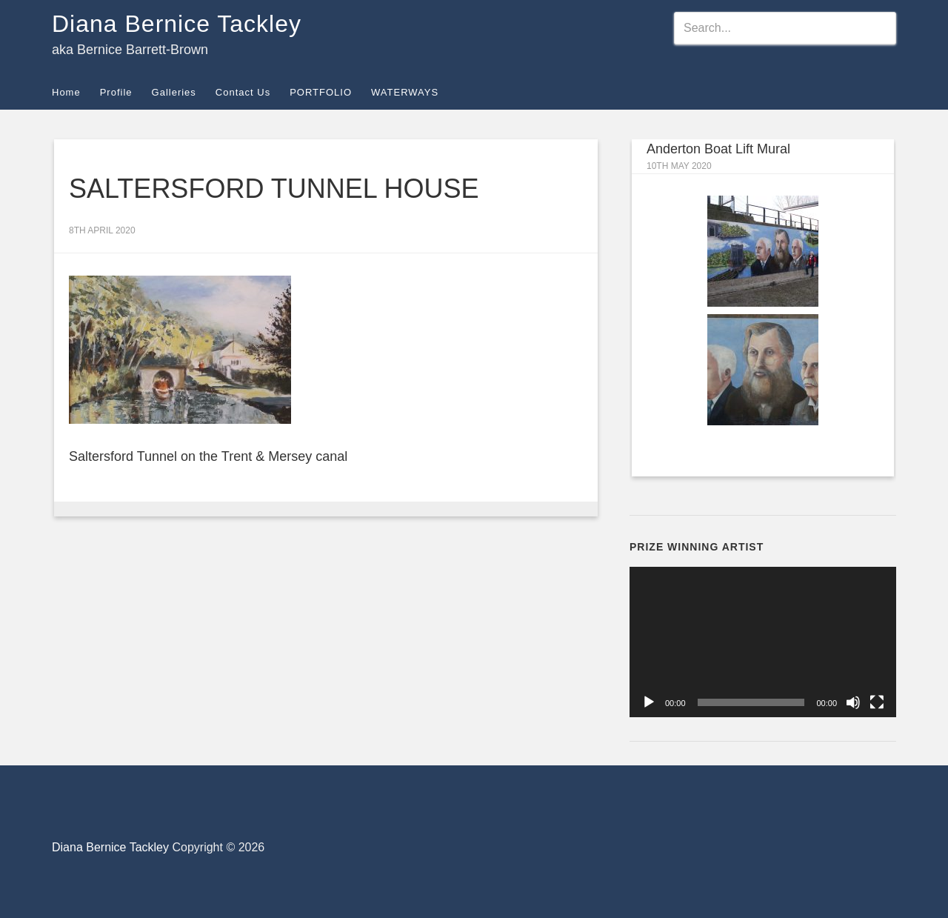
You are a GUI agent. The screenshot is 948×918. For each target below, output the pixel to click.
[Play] (648, 702)
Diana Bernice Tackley (176, 23)
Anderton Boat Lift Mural (718, 149)
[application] (763, 642)
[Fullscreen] (876, 702)
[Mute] (853, 702)
